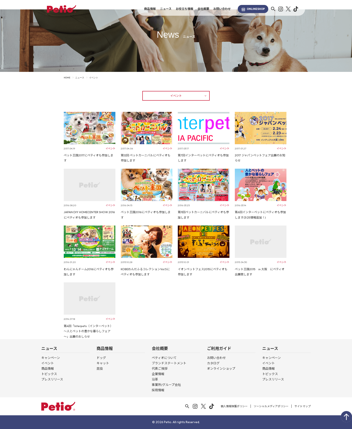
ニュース (166, 9)
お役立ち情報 (184, 9)
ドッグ (101, 358)
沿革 (155, 379)
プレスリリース (52, 379)
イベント (188, 95)
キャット (103, 363)
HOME (67, 77)
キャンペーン (50, 358)
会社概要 (203, 9)
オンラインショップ (221, 369)
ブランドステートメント (169, 363)
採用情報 (158, 390)
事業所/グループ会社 (166, 385)
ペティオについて (164, 358)
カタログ (213, 363)
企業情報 (158, 374)
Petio (61, 9)
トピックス (49, 374)
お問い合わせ (222, 9)
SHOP (253, 9)
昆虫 (100, 369)
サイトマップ (303, 406)
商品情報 (150, 9)
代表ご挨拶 (159, 369)
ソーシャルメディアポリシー (271, 406)
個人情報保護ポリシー (234, 406)
